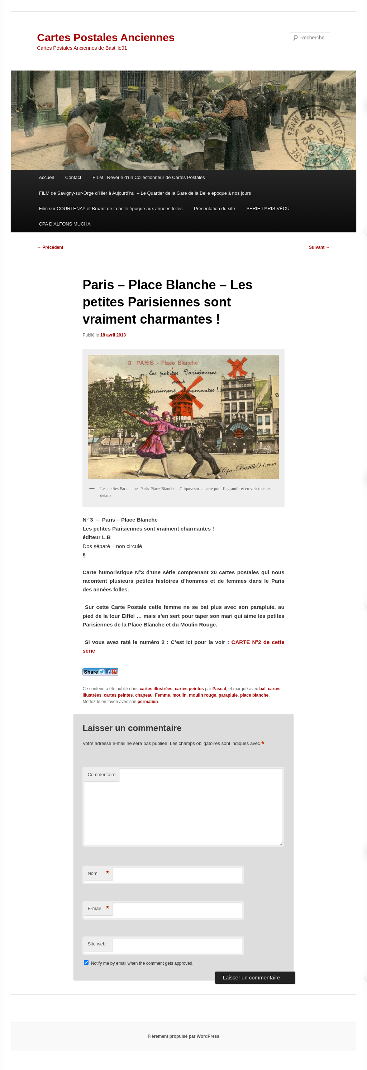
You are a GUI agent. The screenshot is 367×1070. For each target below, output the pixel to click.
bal (262, 688)
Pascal (219, 688)
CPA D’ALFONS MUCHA (64, 224)
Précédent (50, 247)
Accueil (46, 177)
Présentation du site (214, 208)
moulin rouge (202, 695)
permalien (148, 701)
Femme (162, 695)
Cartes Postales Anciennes (106, 37)
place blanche (254, 695)
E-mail (98, 909)
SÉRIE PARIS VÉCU (267, 208)
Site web (96, 943)
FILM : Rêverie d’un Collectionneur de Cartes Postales (148, 177)
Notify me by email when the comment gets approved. (138, 963)
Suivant (319, 247)
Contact (73, 177)
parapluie (228, 695)
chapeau (144, 695)
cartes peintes (189, 688)
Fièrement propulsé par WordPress (183, 1036)
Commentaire (101, 774)
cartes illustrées (156, 688)
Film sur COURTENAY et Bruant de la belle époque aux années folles (110, 208)
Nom (98, 873)
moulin (179, 695)
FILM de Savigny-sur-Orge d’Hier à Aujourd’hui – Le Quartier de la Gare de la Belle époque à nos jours (145, 193)
